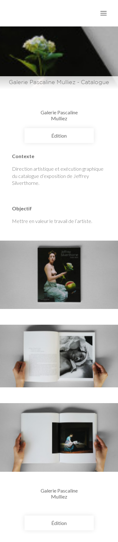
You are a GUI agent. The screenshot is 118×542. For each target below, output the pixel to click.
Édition (59, 136)
